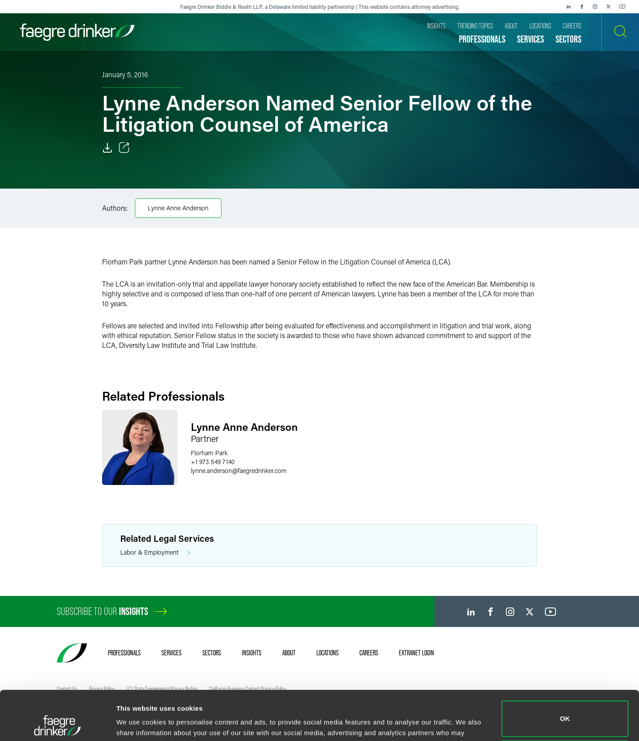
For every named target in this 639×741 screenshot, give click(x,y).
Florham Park (209, 453)
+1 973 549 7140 (213, 461)
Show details (137, 721)
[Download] (107, 148)
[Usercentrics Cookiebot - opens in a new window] (57, 723)
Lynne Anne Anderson (178, 208)
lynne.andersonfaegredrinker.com (239, 470)
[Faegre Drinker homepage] (77, 32)
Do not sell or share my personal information (565, 712)
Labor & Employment (155, 552)
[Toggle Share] (124, 148)
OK (565, 672)
